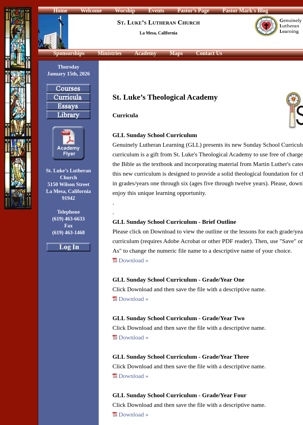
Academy (144, 53)
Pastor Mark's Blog (245, 10)
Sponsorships (68, 53)
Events (155, 10)
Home (60, 10)
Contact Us (208, 53)
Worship (124, 10)
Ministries (109, 53)
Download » (133, 260)
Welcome (90, 10)
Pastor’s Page (193, 10)
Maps (175, 53)
